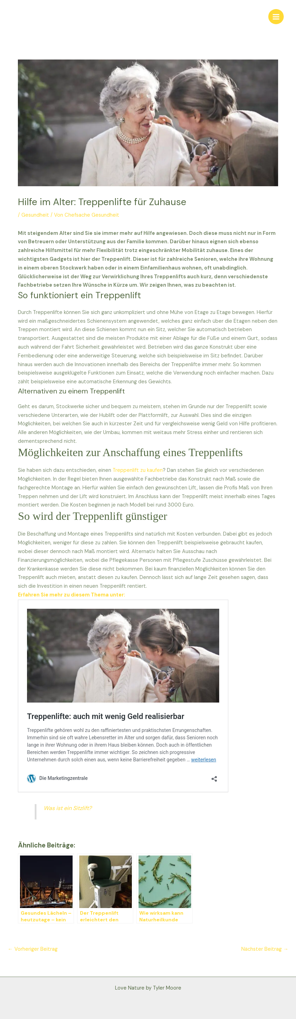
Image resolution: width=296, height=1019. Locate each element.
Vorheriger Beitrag (33, 949)
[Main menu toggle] (276, 17)
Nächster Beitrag (264, 949)
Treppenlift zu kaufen (137, 470)
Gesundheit (35, 215)
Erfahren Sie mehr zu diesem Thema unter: (71, 595)
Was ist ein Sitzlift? (67, 808)
